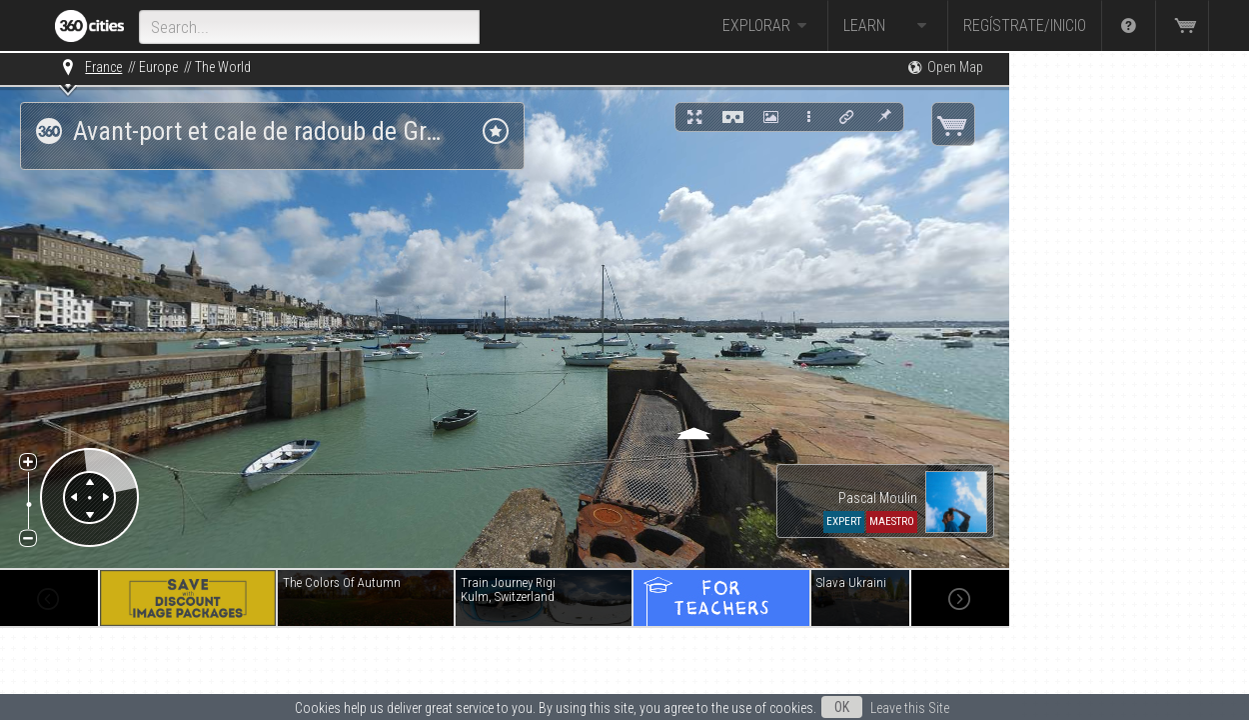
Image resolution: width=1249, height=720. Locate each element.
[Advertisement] (1109, 352)
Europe (158, 67)
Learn (887, 26)
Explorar (767, 26)
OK (841, 707)
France (103, 67)
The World (223, 67)
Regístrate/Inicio (1024, 25)
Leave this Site (909, 708)
